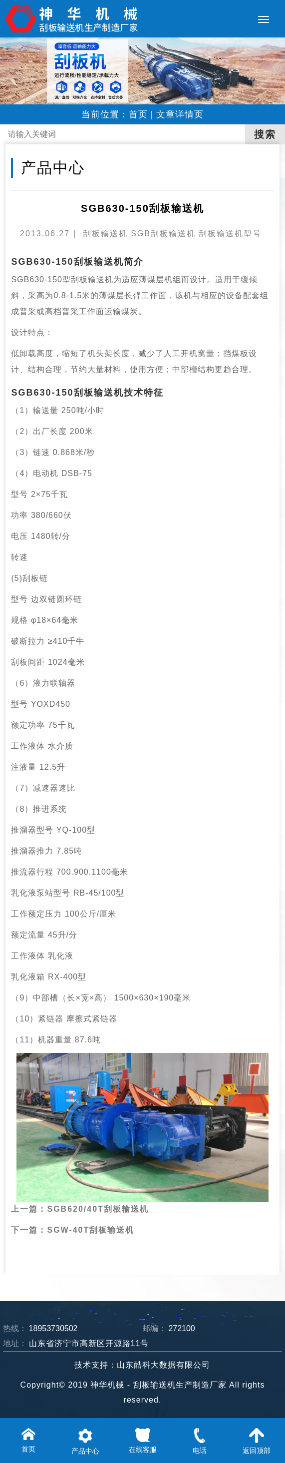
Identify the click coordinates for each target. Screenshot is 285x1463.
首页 (138, 114)
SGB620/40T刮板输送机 (97, 1192)
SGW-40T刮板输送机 (90, 1213)
